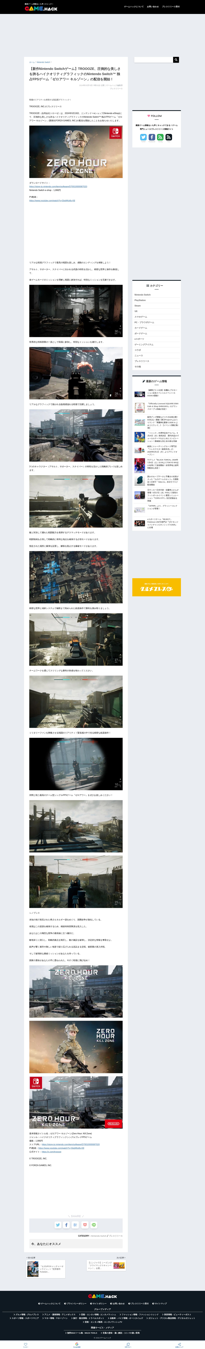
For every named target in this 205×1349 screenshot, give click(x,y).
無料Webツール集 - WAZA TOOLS (82, 1334)
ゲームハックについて (134, 6)
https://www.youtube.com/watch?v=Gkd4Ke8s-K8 (52, 201)
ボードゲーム (141, 335)
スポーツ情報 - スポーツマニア (25, 1320)
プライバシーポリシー (76, 1305)
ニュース (139, 358)
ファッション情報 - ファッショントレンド (140, 1316)
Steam (138, 306)
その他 (138, 370)
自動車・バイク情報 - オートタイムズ (126, 1320)
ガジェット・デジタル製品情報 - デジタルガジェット (171, 1320)
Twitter (143, 142)
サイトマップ (161, 1305)
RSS (168, 142)
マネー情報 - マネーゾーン (56, 1320)
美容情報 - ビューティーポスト (177, 1316)
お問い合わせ (153, 6)
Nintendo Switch (97, 1236)
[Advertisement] (102, 34)
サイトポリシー (100, 1305)
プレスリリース (115, 1236)
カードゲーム (141, 329)
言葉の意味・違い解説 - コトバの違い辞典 (121, 1334)
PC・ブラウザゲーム (145, 323)
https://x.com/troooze (51, 1152)
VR (136, 312)
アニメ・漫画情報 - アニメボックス (59, 1316)
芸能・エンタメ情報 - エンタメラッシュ (98, 1316)
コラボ (138, 352)
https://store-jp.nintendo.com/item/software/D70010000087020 (58, 186)
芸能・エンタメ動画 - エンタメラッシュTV (103, 1323)
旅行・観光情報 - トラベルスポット (88, 1320)
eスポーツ (140, 341)
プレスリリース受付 (171, 6)
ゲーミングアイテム (145, 347)
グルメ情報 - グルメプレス (27, 1316)
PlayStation (140, 300)
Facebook (152, 142)
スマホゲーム (141, 318)
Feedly (160, 142)
